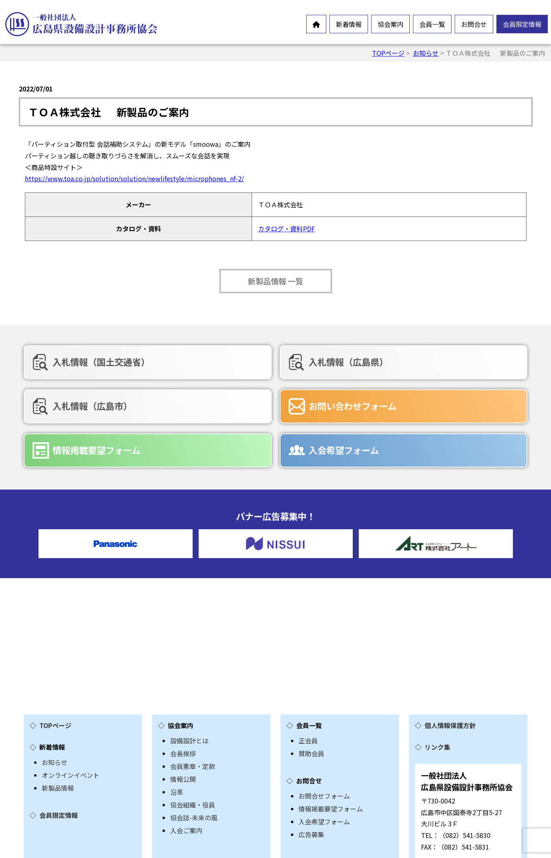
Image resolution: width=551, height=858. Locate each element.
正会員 (308, 692)
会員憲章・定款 (192, 718)
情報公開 (183, 731)
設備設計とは (189, 692)
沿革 (176, 744)
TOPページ (388, 53)
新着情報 (349, 24)
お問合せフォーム (324, 748)
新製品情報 (58, 740)
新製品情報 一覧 (275, 281)
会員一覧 (432, 24)
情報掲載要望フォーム (271, 403)
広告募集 (311, 786)
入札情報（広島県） (267, 361)
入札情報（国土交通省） (114, 361)
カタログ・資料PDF (286, 228)
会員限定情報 (522, 24)
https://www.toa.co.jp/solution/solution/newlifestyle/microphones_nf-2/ (134, 178)
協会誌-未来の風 (194, 769)
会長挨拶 (183, 705)
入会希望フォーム (425, 403)
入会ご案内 (186, 782)
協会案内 (390, 24)
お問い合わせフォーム (109, 403)
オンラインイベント (71, 727)
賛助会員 (311, 705)
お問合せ (474, 24)
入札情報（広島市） (429, 361)
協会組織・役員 (192, 756)
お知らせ (426, 53)
